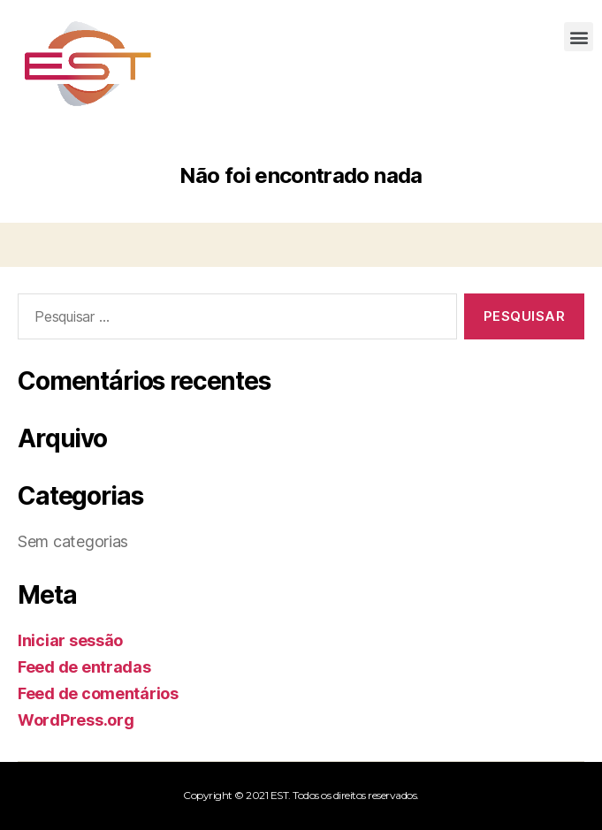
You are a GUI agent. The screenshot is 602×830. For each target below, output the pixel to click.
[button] (578, 36)
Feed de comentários (98, 693)
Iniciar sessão (70, 640)
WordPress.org (76, 720)
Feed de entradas (84, 667)
